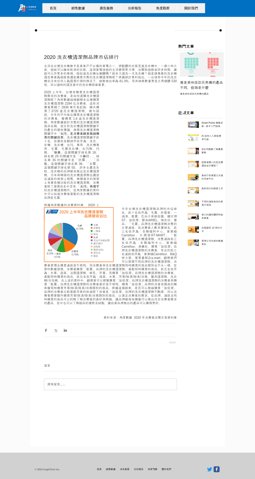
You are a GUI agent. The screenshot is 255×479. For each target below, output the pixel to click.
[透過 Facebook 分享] (46, 330)
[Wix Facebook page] (217, 469)
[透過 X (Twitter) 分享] (55, 330)
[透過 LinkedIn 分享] (65, 330)
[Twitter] (210, 469)
